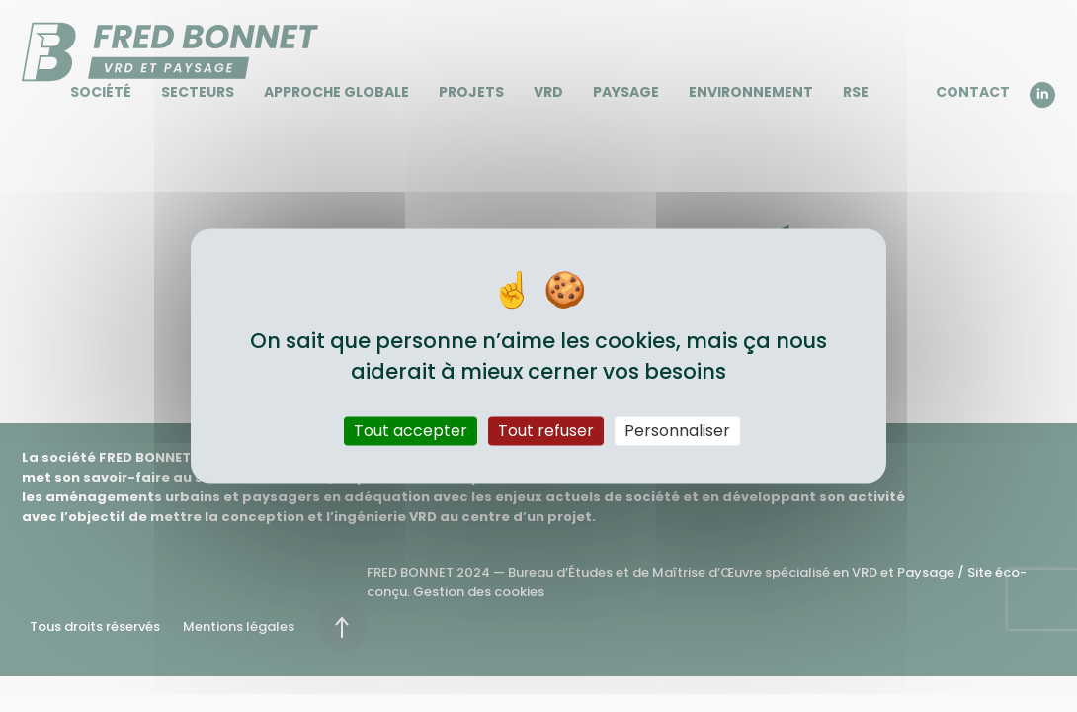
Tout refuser (546, 430)
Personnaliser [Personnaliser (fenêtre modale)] (677, 430)
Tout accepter (410, 430)
